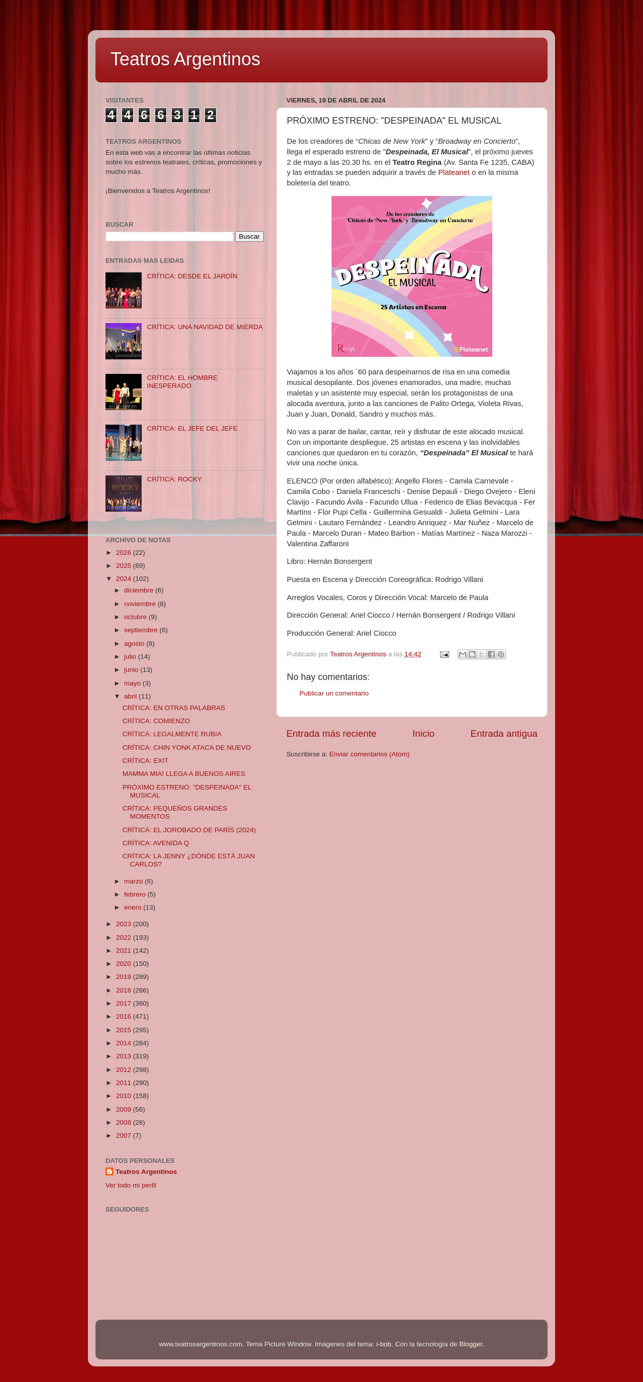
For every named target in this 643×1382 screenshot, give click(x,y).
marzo (134, 881)
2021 (124, 950)
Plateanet (454, 172)
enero (133, 907)
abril (131, 696)
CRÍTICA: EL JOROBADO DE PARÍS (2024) (189, 830)
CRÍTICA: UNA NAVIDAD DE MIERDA (205, 327)
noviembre (141, 604)
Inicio (423, 733)
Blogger (470, 1344)
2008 (124, 1122)
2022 (124, 937)
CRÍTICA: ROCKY (174, 479)
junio (132, 669)
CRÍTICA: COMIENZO (156, 721)
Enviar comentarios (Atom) (370, 754)
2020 (124, 963)
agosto (135, 643)
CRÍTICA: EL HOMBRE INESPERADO (182, 381)
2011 (124, 1083)
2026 (124, 552)
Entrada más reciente (331, 733)
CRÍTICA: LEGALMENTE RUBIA (172, 734)
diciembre (139, 590)
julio (131, 656)
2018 (124, 990)
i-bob (383, 1344)
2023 (124, 924)
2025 (124, 565)
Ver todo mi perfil (130, 1185)
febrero (136, 894)
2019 (124, 976)
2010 (124, 1096)
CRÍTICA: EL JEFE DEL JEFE (192, 428)
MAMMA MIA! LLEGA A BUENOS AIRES (184, 773)
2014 (124, 1043)
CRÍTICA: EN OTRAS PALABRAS (174, 708)
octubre (136, 617)
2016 (124, 1016)
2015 (124, 1030)
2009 (124, 1109)
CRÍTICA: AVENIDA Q (156, 843)
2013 (124, 1056)
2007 (124, 1135)
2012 (124, 1069)
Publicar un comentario (334, 693)
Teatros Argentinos (185, 59)
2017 (124, 1003)
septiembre (142, 630)
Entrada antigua (504, 733)
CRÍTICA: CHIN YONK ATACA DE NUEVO (187, 747)
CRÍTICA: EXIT (146, 760)
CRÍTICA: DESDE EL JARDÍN (192, 276)
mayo (133, 683)
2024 (124, 578)
